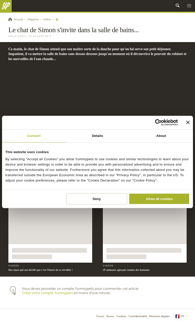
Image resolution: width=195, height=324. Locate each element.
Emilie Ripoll (17, 36)
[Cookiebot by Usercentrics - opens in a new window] (156, 122)
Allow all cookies (159, 199)
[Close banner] (188, 122)
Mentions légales (159, 316)
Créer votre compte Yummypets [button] (47, 293)
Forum (100, 316)
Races (110, 316)
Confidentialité (137, 316)
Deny (97, 199)
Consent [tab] (34, 135)
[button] (189, 6)
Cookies (121, 316)
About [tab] (161, 135)
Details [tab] (97, 135)
